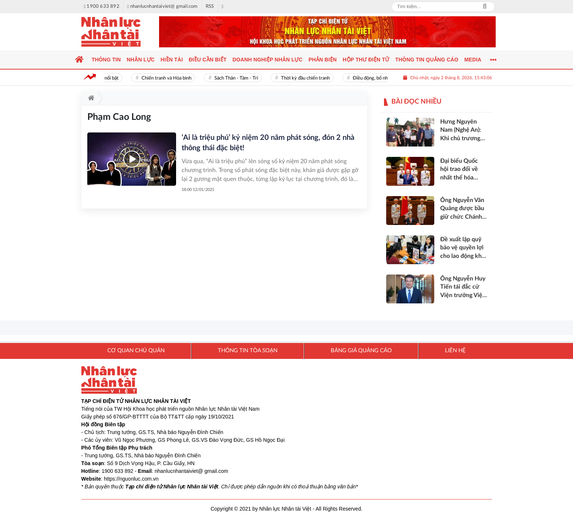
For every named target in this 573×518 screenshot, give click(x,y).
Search (485, 6)
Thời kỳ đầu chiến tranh (307, 78)
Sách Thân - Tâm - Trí (238, 78)
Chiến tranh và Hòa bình (169, 78)
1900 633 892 (118, 471)
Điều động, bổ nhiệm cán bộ (383, 78)
